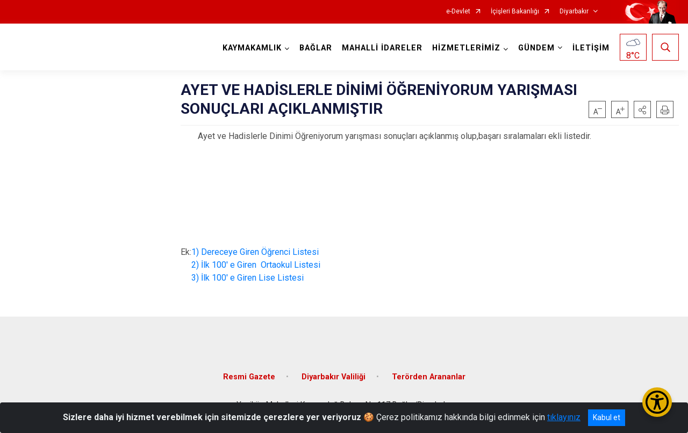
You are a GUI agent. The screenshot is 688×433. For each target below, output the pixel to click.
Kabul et (606, 417)
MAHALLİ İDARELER (382, 48)
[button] (642, 109)
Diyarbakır (574, 11)
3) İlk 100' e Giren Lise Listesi (246, 278)
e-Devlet (458, 11)
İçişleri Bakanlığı (515, 11)
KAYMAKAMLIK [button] (252, 48)
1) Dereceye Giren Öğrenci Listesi (255, 252)
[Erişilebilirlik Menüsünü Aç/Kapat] (657, 402)
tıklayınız (563, 417)
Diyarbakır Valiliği (334, 376)
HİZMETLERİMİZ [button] (466, 48)
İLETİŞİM (591, 48)
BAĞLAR (315, 48)
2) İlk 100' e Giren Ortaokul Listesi (253, 265)
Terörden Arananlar (428, 376)
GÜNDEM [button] (536, 48)
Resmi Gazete (249, 376)
